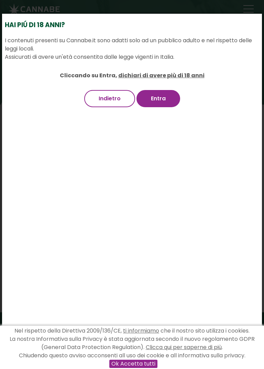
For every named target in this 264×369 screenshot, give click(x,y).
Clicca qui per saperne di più (184, 347)
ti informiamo (141, 331)
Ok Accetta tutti (133, 364)
